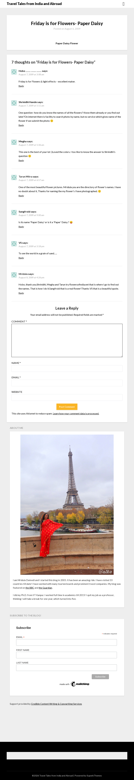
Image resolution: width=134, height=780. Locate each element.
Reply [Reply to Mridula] (21, 293)
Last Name (22, 662)
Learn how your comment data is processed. (76, 413)
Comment (19, 321)
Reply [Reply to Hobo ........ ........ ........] (21, 86)
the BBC (29, 587)
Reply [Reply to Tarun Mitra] (21, 195)
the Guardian (45, 587)
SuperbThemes (94, 775)
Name (16, 362)
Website (17, 391)
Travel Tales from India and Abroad (34, 4)
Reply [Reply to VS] (21, 257)
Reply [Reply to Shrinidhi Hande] (21, 125)
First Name (22, 650)
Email (16, 377)
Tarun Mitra (25, 176)
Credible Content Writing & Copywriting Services (56, 703)
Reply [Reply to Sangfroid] (21, 226)
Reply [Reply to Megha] (21, 160)
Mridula (23, 273)
